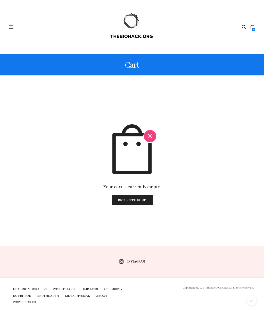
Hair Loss (89, 289)
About (102, 296)
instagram (132, 261)
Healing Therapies (30, 289)
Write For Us (24, 302)
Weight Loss (64, 289)
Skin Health (48, 296)
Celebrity (113, 289)
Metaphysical (77, 296)
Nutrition (22, 296)
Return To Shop (132, 200)
